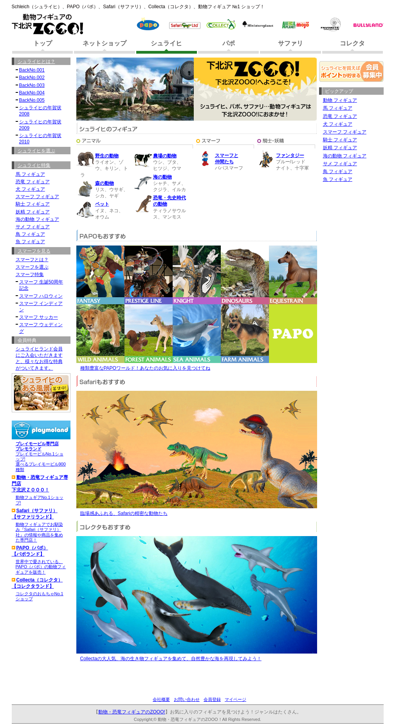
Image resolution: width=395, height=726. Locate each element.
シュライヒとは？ (36, 61)
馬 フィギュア (337, 108)
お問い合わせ (187, 699)
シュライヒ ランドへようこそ (117, 61)
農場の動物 (165, 156)
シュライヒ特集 (34, 165)
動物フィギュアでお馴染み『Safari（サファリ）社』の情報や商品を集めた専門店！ (39, 532)
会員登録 (212, 699)
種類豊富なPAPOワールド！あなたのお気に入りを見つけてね (145, 368)
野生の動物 (107, 156)
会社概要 (161, 699)
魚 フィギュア (337, 179)
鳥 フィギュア (337, 171)
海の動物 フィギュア (344, 156)
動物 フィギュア (340, 100)
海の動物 (162, 177)
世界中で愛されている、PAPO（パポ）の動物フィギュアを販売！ (41, 566)
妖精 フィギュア (340, 147)
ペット (102, 204)
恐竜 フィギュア (340, 116)
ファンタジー (290, 155)
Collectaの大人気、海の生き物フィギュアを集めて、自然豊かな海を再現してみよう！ (171, 658)
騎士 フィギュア (340, 140)
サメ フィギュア (340, 163)
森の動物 (104, 183)
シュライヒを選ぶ (36, 151)
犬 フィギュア (337, 124)
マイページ (235, 699)
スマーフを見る (34, 251)
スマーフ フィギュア (344, 132)
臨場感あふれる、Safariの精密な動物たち (124, 513)
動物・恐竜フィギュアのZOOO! (131, 712)
